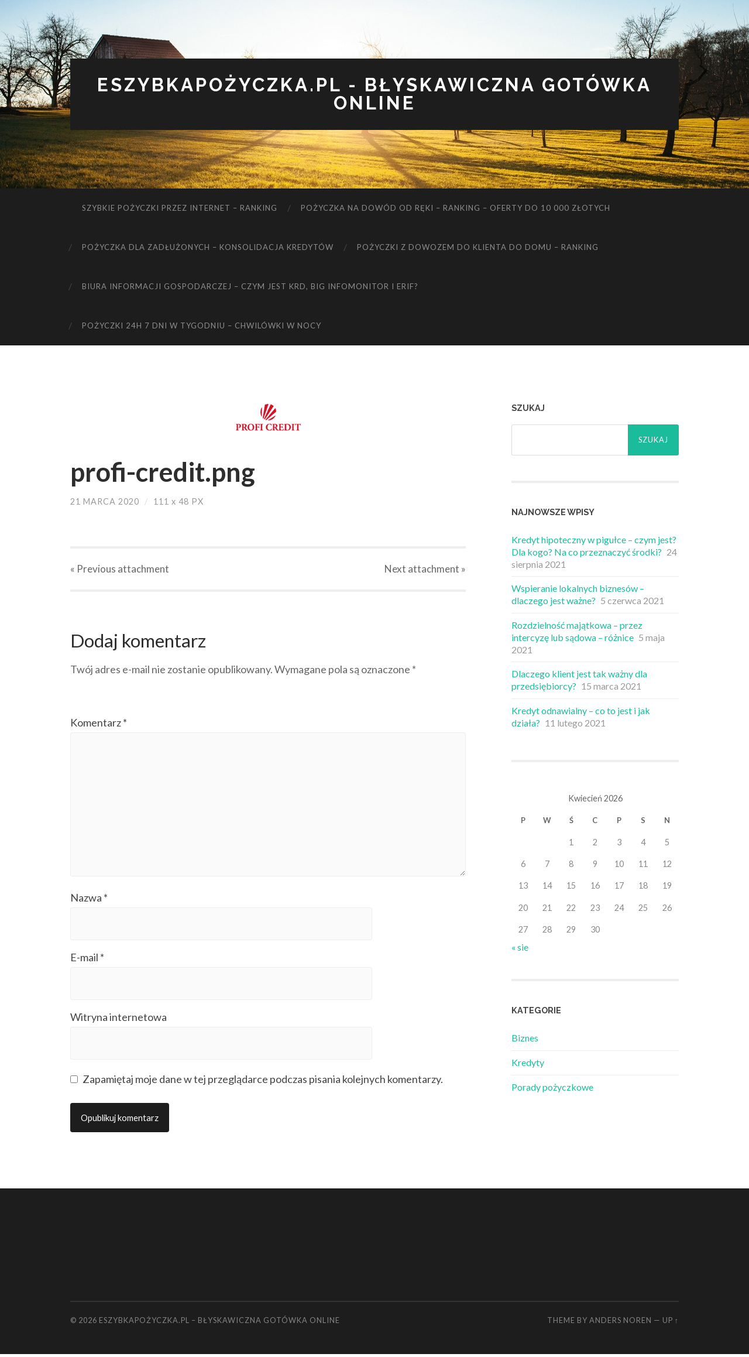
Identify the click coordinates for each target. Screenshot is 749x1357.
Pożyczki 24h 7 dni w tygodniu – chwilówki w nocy (201, 326)
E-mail (87, 960)
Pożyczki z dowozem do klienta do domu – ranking (478, 247)
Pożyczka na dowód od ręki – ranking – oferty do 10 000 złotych (455, 208)
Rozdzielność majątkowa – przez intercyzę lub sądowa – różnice (577, 631)
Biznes (524, 1038)
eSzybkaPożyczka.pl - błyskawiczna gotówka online (374, 94)
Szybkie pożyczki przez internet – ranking (179, 208)
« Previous (119, 569)
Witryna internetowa (118, 1020)
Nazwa (89, 900)
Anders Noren (620, 1323)
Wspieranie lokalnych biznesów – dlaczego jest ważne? (577, 594)
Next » (425, 569)
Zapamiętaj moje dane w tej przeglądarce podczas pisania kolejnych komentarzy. (263, 1081)
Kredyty (527, 1062)
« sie (519, 946)
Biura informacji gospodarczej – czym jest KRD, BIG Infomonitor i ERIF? (250, 287)
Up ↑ (670, 1323)
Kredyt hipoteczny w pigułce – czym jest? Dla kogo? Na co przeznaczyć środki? (593, 546)
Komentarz (98, 723)
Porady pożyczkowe (552, 1087)
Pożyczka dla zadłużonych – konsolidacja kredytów (208, 247)
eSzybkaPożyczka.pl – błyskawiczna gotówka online (219, 1323)
